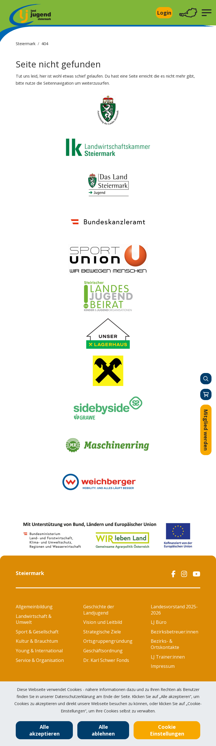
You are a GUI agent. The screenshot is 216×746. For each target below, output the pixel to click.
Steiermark (25, 43)
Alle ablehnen (103, 730)
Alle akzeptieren (44, 730)
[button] (207, 13)
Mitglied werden (205, 430)
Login (164, 12)
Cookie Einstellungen (167, 730)
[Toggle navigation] (188, 13)
